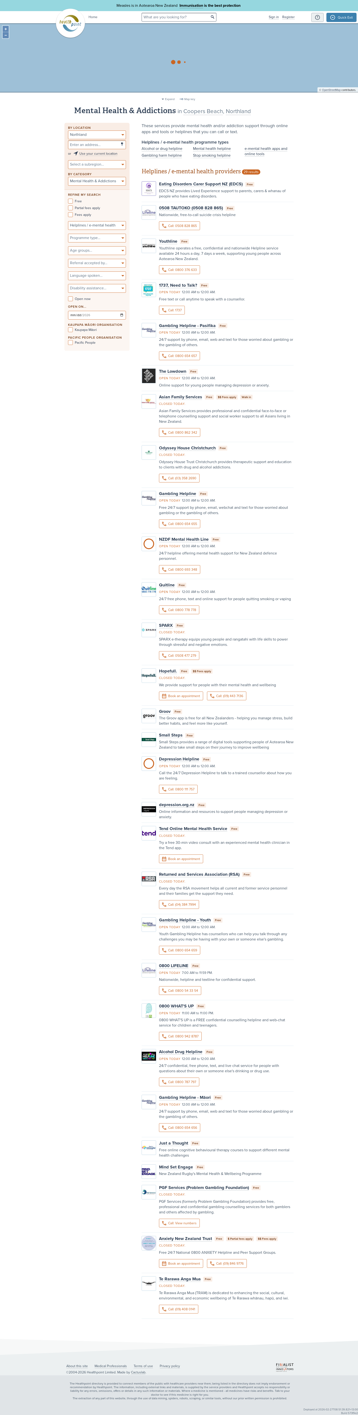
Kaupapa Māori (82, 330)
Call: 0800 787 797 (179, 1082)
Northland (238, 111)
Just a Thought (173, 1143)
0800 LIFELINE (173, 965)
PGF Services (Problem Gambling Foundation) (204, 1187)
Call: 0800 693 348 (179, 570)
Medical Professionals (111, 1366)
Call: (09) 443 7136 (226, 696)
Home (93, 17)
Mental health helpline (212, 148)
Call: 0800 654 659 (179, 950)
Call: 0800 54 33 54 (180, 991)
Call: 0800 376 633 (179, 270)
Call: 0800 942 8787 (180, 1036)
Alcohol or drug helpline (162, 148)
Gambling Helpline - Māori (185, 1097)
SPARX (166, 625)
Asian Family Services (180, 397)
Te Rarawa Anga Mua (180, 1279)
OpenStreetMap (331, 93)
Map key (189, 99)
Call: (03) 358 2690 (179, 478)
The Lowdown (172, 371)
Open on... (77, 306)
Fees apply (79, 214)
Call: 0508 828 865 (179, 226)
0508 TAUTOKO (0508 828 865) (191, 208)
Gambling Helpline (177, 493)
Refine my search (84, 195)
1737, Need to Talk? (178, 285)
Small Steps (171, 735)
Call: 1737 (172, 310)
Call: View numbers (179, 1223)
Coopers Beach (203, 111)
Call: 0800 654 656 (179, 1128)
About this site (77, 1366)
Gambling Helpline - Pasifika (187, 325)
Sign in (274, 17)
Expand (170, 99)
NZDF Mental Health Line (184, 539)
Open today (169, 292)
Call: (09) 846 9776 (227, 1264)
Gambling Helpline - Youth (185, 920)
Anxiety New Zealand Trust (185, 1238)
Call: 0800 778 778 (179, 610)
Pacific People (82, 342)
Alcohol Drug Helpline (180, 1051)
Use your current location (98, 154)
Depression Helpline (179, 759)
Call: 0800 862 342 (179, 432)
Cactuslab (138, 1372)
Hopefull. (168, 671)
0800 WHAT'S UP (176, 1006)
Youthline (168, 241)
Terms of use (143, 1366)
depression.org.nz (176, 804)
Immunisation (191, 5)
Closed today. (172, 404)
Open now (79, 299)
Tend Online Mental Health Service (193, 828)
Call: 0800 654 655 (179, 524)
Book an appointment (181, 696)
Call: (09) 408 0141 (178, 1309)
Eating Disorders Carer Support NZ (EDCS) (201, 184)
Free (75, 201)
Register (288, 17)
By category (80, 174)
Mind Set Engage (176, 1167)
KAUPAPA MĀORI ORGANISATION (95, 325)
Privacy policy (170, 1366)
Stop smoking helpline (212, 155)
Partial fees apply (84, 208)
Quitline (167, 585)
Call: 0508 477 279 (179, 656)
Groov (165, 711)
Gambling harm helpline (162, 155)
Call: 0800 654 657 (179, 356)
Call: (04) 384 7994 (179, 905)
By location (79, 128)
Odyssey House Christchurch (187, 448)
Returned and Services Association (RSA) (199, 874)
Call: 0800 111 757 (178, 789)
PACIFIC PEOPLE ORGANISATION (95, 337)
